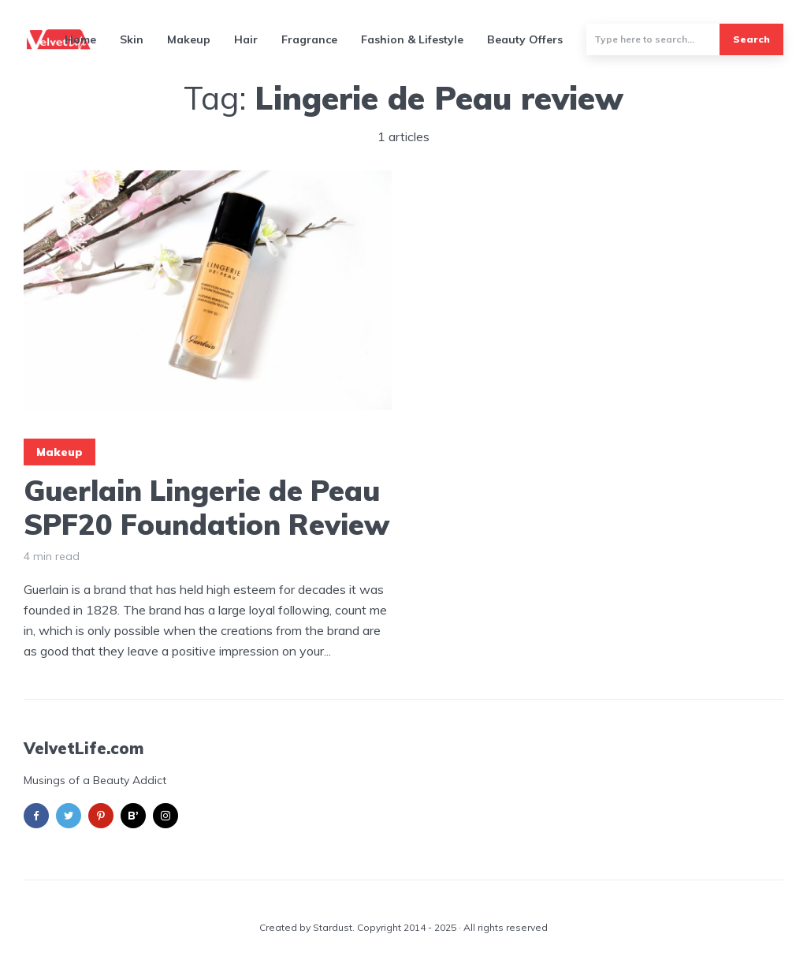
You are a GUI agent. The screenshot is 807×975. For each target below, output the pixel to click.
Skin (131, 39)
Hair (246, 39)
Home (80, 39)
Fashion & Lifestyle (412, 39)
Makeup (188, 39)
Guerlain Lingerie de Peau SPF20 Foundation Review (206, 507)
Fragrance (309, 39)
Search (751, 39)
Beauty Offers (525, 39)
